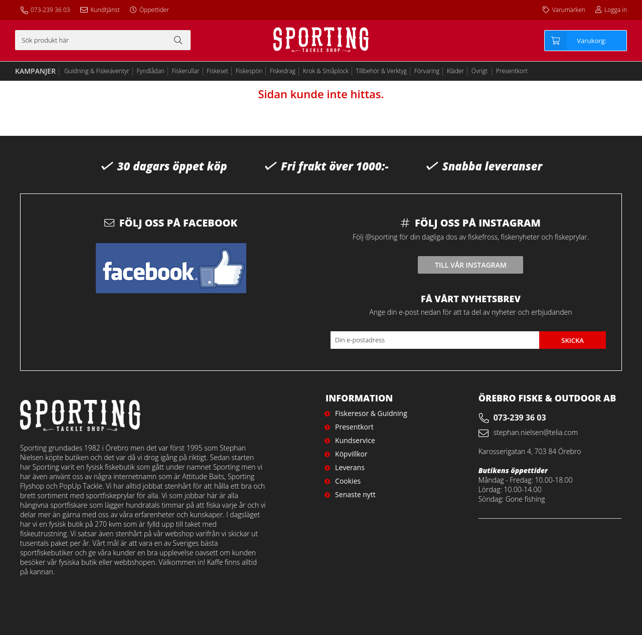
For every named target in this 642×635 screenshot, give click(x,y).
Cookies (348, 481)
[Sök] (103, 40)
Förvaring (426, 71)
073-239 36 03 (50, 10)
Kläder (455, 71)
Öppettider (154, 10)
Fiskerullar (186, 71)
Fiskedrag (282, 71)
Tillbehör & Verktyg (381, 71)
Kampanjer (35, 71)
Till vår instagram (471, 265)
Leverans (350, 467)
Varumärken (568, 10)
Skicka (572, 340)
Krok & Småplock (326, 71)
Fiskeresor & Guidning (371, 413)
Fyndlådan (151, 71)
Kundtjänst (105, 10)
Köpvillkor (351, 454)
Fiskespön (249, 71)
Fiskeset (217, 71)
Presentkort (512, 71)
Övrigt (479, 71)
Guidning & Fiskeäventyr (96, 71)
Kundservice (355, 440)
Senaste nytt (355, 494)
